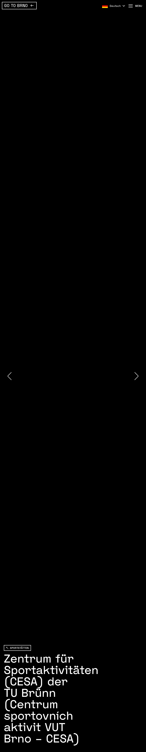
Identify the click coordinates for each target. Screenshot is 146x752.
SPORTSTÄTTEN (19, 647)
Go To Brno (16, 5)
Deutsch (115, 5)
